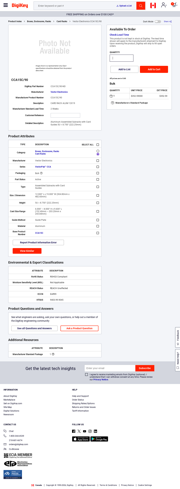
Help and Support (80, 396)
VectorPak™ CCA (43, 167)
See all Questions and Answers (34, 328)
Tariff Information (80, 411)
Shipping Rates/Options (83, 403)
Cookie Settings (145, 485)
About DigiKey (10, 396)
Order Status (78, 400)
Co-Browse (11, 449)
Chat (9, 431)
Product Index (15, 21)
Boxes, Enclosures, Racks (39, 21)
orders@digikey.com (16, 444)
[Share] (168, 21)
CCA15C (39, 233)
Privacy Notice (100, 379)
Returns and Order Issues (84, 407)
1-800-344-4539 (14, 436)
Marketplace (9, 400)
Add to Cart (154, 69)
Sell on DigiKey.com (13, 403)
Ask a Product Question (79, 328)
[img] (20, 6)
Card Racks (62, 21)
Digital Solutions (11, 411)
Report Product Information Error (38, 242)
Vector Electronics (59, 92)
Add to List (124, 69)
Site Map (8, 407)
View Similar (27, 251)
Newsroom (9, 414)
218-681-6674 (13, 440)
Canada (37, 485)
